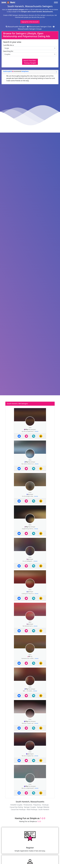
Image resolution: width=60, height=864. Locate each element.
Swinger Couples (30, 807)
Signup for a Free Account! (30, 22)
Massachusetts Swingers (16, 27)
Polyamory (37, 805)
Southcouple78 (7, 71)
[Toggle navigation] (56, 2)
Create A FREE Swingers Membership (15, 15)
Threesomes (27, 805)
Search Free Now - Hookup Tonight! (30, 62)
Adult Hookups (32, 809)
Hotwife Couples (16, 805)
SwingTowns (25, 71)
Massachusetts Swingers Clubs (39, 27)
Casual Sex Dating (16, 807)
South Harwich (43, 809)
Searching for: (8, 51)
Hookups (45, 805)
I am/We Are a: (8, 45)
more (36, 431)
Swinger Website (43, 807)
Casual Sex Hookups (18, 809)
